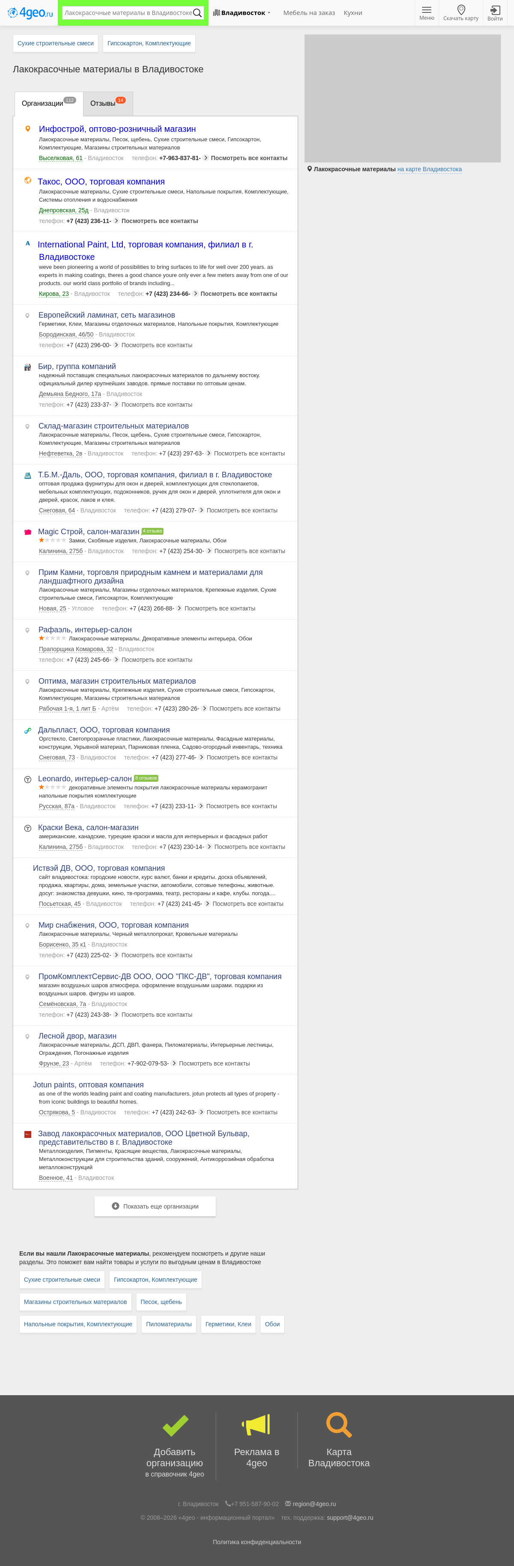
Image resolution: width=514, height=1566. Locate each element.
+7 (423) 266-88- (142, 608)
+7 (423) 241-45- (170, 903)
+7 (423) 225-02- (79, 955)
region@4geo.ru (314, 1504)
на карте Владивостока (430, 169)
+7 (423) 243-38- (79, 1014)
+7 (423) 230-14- (172, 846)
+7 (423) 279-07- (164, 510)
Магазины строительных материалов (75, 1301)
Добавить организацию (174, 1446)
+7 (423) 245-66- (79, 659)
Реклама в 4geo (257, 1440)
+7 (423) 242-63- (164, 1112)
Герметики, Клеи (228, 1324)
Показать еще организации (155, 1206)
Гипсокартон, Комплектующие (155, 1279)
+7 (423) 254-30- (172, 551)
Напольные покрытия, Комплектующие (78, 1324)
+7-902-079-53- (138, 1063)
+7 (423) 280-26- (167, 708)
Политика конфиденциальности (257, 1542)
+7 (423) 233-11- (164, 806)
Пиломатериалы (169, 1324)
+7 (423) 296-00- (79, 345)
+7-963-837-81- (170, 158)
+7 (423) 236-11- (79, 220)
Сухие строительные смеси (62, 1279)
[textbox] (129, 13)
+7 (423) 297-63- (171, 453)
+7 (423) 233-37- (79, 404)
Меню (426, 14)
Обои (272, 1324)
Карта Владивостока (339, 1440)
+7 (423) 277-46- (164, 757)
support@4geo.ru (350, 1517)
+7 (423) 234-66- (158, 293)
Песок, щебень (161, 1301)
